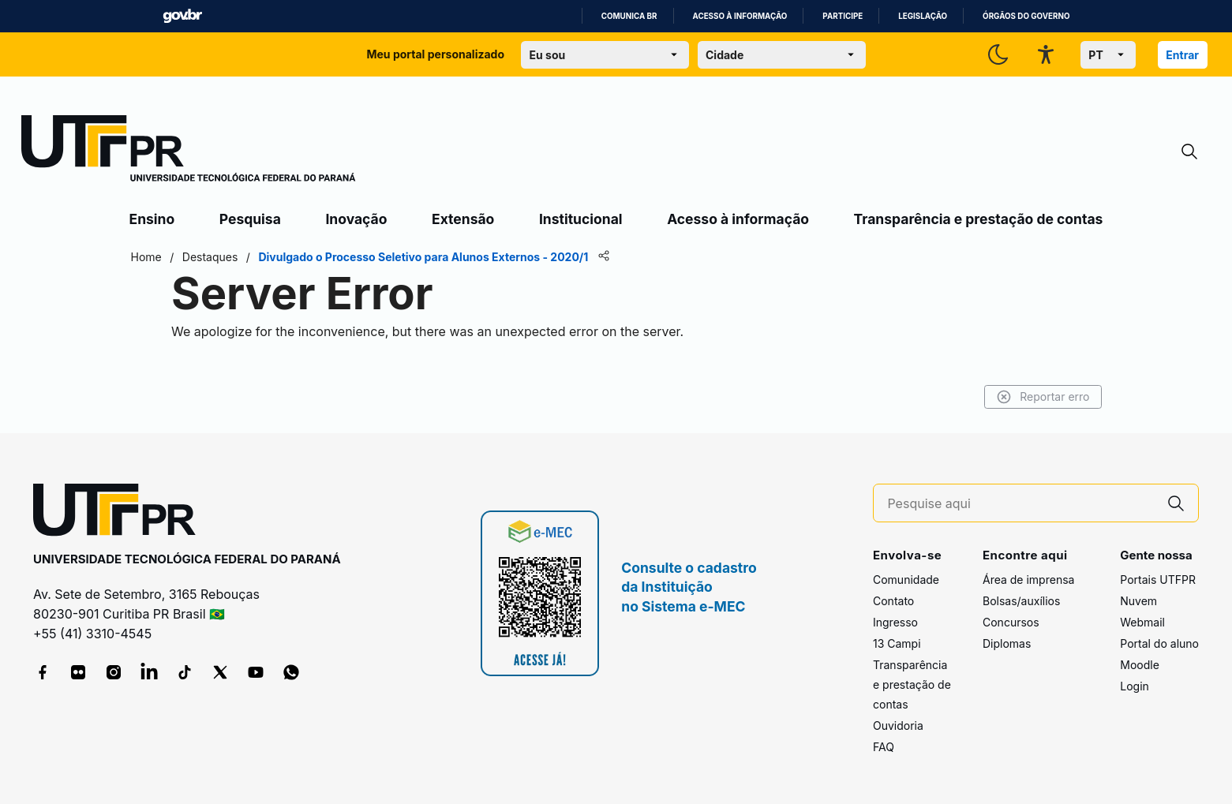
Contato (893, 601)
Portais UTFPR (1158, 579)
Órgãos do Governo (1026, 16)
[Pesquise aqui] (1020, 503)
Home (146, 257)
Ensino (152, 219)
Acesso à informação (740, 16)
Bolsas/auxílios (1021, 601)
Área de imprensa (1028, 579)
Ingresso (895, 622)
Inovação (356, 219)
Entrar (1182, 55)
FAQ (883, 747)
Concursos (1011, 622)
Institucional (581, 219)
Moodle (1139, 664)
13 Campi (897, 643)
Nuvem (1138, 601)
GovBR (182, 16)
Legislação (922, 16)
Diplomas (1007, 643)
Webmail (1142, 622)
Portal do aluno (1159, 643)
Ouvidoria (898, 725)
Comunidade (906, 579)
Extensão (463, 219)
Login (1134, 686)
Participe (842, 16)
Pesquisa (250, 219)
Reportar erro (1043, 397)
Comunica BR (629, 16)
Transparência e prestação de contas (978, 219)
